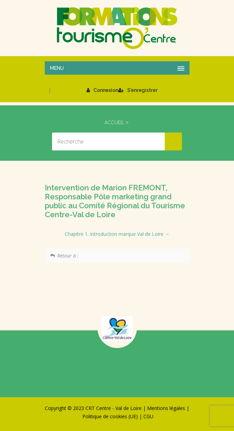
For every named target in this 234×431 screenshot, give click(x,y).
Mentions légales (166, 408)
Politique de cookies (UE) (110, 416)
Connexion (102, 90)
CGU (148, 416)
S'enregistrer (137, 90)
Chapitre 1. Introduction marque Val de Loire (117, 234)
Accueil (114, 122)
